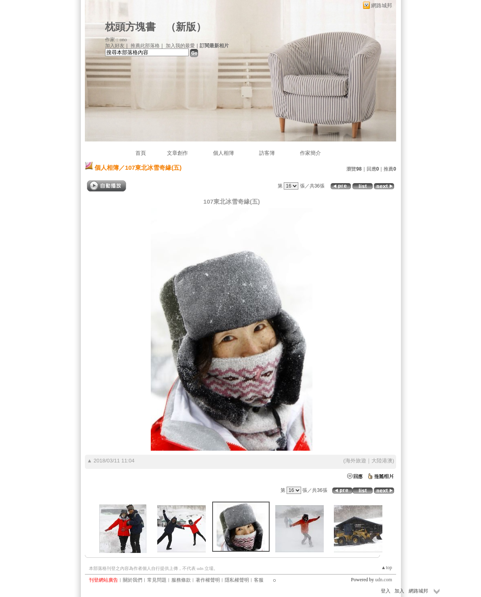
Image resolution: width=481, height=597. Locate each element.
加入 (399, 591)
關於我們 (132, 580)
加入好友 (114, 46)
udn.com (383, 579)
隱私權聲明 (237, 580)
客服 (259, 580)
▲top (386, 567)
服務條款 (181, 580)
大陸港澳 (381, 461)
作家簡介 (310, 153)
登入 (385, 591)
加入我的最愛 (180, 46)
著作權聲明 (208, 580)
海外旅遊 (355, 461)
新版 (186, 26)
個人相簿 (223, 153)
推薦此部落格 (145, 46)
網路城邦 (381, 5)
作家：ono (116, 39)
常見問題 (157, 580)
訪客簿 (267, 153)
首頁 (140, 153)
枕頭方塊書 (130, 26)
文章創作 (177, 153)
